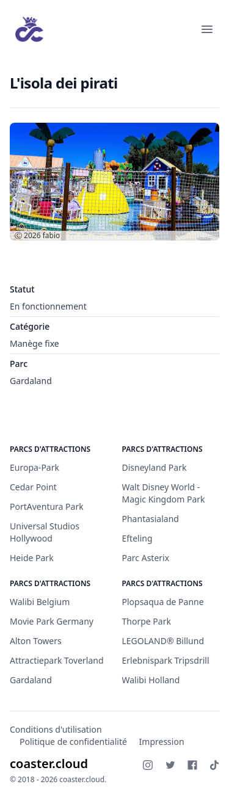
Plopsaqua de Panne (163, 602)
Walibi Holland (151, 680)
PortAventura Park (47, 506)
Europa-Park (34, 467)
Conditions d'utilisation (56, 729)
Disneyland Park (154, 467)
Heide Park (32, 558)
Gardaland (31, 380)
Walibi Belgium (40, 602)
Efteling (137, 538)
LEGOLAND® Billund (163, 641)
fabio (51, 235)
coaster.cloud (49, 763)
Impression (161, 741)
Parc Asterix (146, 558)
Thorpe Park (146, 621)
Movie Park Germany (51, 621)
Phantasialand (150, 518)
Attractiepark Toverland (57, 660)
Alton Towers (36, 641)
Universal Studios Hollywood (44, 532)
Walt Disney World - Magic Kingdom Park (163, 493)
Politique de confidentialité (73, 741)
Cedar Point (33, 487)
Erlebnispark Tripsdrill (165, 660)
